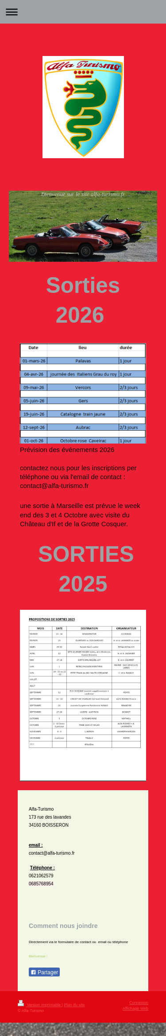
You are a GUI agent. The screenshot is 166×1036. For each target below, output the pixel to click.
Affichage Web (135, 1008)
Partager (44, 972)
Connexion (138, 1002)
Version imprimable (40, 1005)
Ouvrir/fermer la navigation (83, 11)
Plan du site (74, 1005)
